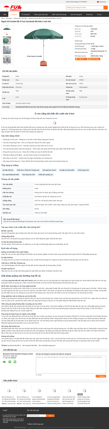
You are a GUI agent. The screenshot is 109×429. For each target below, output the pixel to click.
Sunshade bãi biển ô (14, 345)
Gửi (50, 416)
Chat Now (89, 14)
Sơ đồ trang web (38, 424)
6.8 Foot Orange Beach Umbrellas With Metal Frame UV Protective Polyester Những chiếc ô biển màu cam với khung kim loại (54, 402)
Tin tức (99, 14)
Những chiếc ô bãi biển (20, 18)
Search (105, 8)
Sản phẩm (13, 14)
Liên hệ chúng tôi (76, 14)
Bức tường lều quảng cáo (47, 345)
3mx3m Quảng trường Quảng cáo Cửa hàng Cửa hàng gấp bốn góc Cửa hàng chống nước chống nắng (83, 401)
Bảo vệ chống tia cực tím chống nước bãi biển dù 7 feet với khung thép (9, 399)
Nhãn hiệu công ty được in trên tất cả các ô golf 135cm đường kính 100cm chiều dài (13, 420)
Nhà (4, 14)
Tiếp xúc (81, 59)
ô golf (5, 410)
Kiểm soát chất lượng (59, 14)
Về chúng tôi (26, 14)
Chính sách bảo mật (19, 427)
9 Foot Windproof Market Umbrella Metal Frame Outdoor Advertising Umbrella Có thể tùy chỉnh (39, 401)
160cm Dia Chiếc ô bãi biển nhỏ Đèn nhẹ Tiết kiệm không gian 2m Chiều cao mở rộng (68, 400)
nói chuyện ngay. (94, 59)
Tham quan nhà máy (41, 14)
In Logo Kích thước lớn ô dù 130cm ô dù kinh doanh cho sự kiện (14, 415)
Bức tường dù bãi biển (30, 345)
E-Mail (30, 424)
